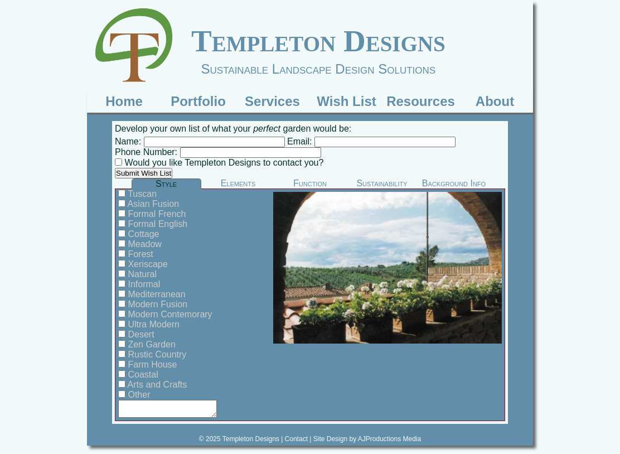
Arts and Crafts (156, 384)
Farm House (151, 364)
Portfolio (198, 101)
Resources (420, 101)
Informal (142, 284)
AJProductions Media (389, 439)
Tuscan (141, 194)
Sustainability (381, 183)
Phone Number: (147, 152)
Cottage (142, 234)
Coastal (141, 374)
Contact (296, 439)
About (495, 101)
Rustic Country (155, 354)
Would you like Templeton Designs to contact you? (222, 162)
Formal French (155, 214)
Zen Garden (150, 344)
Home (124, 101)
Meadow (143, 244)
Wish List (346, 101)
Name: (129, 141)
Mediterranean (155, 294)
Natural (141, 274)
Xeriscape (146, 264)
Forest (139, 254)
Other (137, 394)
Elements (238, 183)
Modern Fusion (156, 304)
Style (166, 184)
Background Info (454, 183)
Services (272, 101)
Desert (139, 334)
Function (310, 183)
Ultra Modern (152, 324)
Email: (299, 141)
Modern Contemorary (168, 314)
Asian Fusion (152, 204)
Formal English (156, 224)
